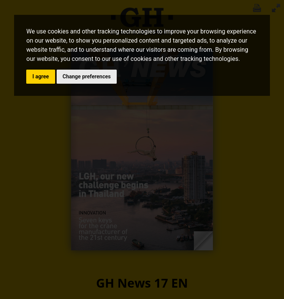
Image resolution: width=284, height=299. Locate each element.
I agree (40, 76)
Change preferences (87, 76)
